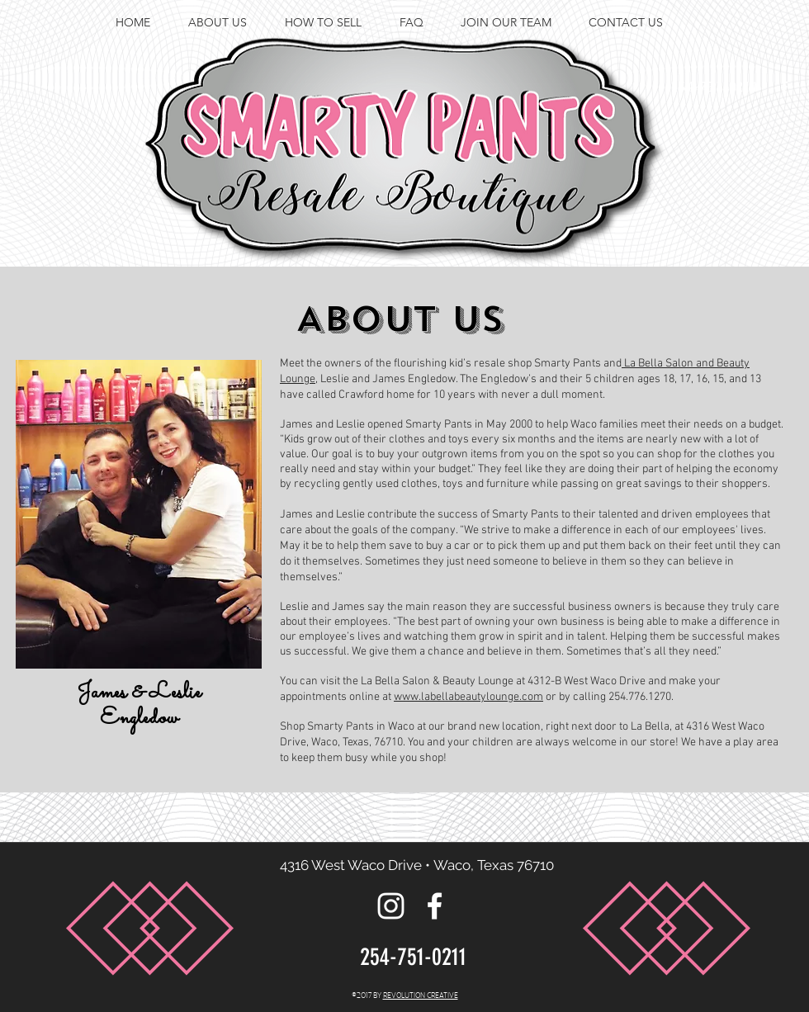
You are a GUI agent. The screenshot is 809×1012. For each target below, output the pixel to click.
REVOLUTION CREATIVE (420, 994)
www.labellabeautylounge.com (468, 697)
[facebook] (784, 87)
